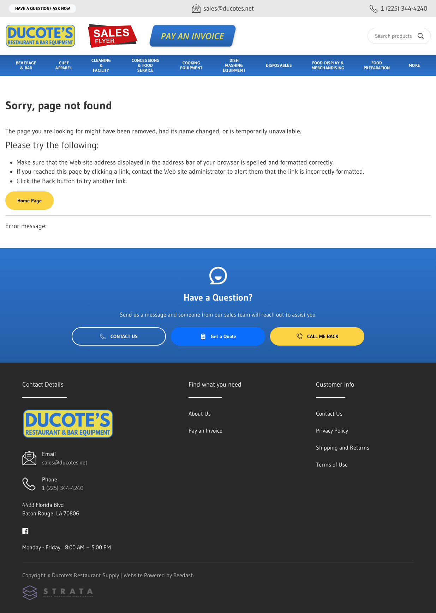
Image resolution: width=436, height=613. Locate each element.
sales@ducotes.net (65, 462)
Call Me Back (317, 336)
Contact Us (119, 336)
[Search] (399, 36)
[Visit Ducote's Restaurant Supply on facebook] (25, 530)
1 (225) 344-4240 (62, 487)
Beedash (183, 575)
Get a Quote (218, 336)
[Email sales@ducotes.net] (223, 8)
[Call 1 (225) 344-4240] (398, 8)
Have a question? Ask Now (42, 8)
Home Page (29, 200)
